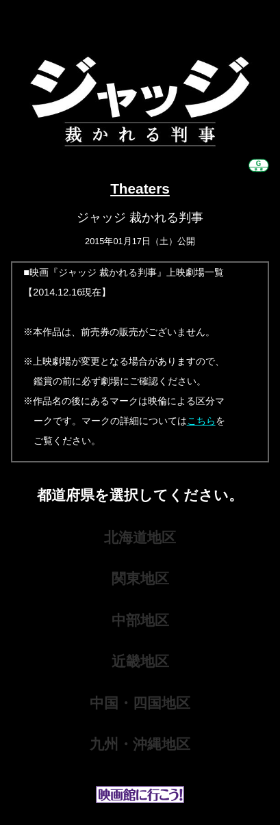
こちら (201, 420)
